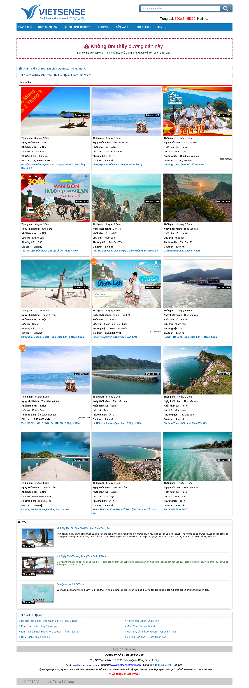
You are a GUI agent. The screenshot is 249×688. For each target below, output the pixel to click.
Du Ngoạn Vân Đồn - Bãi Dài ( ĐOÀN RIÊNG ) (117, 164)
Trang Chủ (62, 11)
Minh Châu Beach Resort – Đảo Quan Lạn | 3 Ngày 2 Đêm (53, 337)
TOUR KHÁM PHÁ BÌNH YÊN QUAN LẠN (115, 337)
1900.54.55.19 (184, 18)
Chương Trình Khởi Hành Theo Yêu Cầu (185, 423)
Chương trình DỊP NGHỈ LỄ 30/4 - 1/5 (184, 164)
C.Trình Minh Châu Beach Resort (182, 250)
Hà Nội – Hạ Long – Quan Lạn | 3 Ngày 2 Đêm (118, 423)
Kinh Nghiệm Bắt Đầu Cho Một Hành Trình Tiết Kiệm (83, 528)
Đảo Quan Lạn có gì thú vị (71, 584)
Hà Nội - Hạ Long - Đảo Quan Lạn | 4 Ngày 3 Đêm (190, 337)
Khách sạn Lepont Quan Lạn (143, 620)
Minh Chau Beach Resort (141, 626)
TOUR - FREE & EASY (176, 509)
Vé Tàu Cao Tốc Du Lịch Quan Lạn (146, 636)
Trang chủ (110, 52)
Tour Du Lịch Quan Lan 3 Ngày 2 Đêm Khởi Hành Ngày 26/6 (125, 250)
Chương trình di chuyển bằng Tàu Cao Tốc (46, 509)
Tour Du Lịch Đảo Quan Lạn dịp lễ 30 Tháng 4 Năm (50, 250)
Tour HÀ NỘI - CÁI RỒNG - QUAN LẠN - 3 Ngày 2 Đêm (51, 423)
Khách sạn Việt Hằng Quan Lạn (39, 626)
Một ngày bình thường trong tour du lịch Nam (81, 556)
